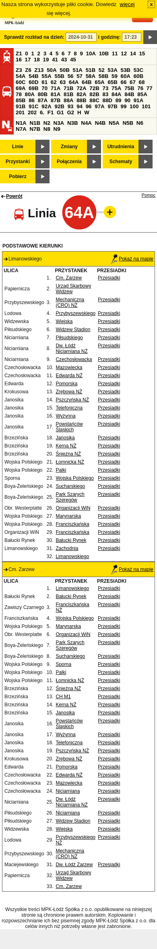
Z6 (28, 70)
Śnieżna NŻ (68, 454)
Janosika (65, 438)
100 (134, 106)
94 (79, 106)
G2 (70, 112)
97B (112, 106)
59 (115, 76)
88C (94, 100)
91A (138, 100)
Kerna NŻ (66, 446)
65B (112, 82)
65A (99, 82)
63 (63, 82)
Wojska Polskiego (75, 478)
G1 (60, 112)
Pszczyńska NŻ (72, 400)
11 (115, 53)
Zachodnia (67, 548)
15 (142, 53)
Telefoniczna (69, 408)
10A (91, 53)
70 (44, 88)
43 (64, 60)
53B (125, 70)
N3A (59, 123)
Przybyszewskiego (75, 313)
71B (68, 88)
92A (46, 106)
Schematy (120, 161)
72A (81, 88)
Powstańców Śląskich (69, 427)
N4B (100, 123)
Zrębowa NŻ (69, 392)
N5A (114, 123)
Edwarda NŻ (69, 375)
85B (20, 100)
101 (146, 106)
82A (81, 94)
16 (19, 60)
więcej (127, 4)
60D (33, 82)
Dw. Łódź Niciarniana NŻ (71, 348)
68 (142, 82)
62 (54, 82)
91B (20, 106)
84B (129, 94)
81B (68, 94)
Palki (61, 470)
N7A (21, 129)
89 (119, 100)
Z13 (39, 70)
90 (127, 100)
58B (103, 76)
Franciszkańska (72, 524)
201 (20, 112)
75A (116, 88)
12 (124, 53)
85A (142, 94)
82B (94, 94)
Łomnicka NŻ (70, 462)
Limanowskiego (72, 556)
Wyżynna (65, 416)
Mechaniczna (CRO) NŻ (70, 302)
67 (133, 82)
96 (89, 106)
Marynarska (68, 516)
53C (138, 70)
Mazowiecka (69, 367)
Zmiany (69, 146)
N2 (46, 123)
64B (86, 82)
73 (105, 88)
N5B (127, 123)
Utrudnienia (120, 146)
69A (20, 88)
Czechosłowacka (74, 359)
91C (33, 106)
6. (42, 112)
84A (116, 94)
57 (79, 76)
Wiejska (64, 321)
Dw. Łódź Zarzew (74, 864)
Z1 (19, 53)
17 (28, 60)
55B (59, 76)
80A (30, 94)
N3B (72, 123)
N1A (21, 123)
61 (44, 82)
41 (55, 60)
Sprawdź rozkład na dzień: (34, 37)
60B (138, 76)
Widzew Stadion (73, 329)
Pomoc (148, 195)
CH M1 (63, 696)
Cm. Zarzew (69, 278)
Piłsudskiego (69, 337)
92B (59, 106)
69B (33, 88)
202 (32, 112)
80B (43, 94)
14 (133, 53)
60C (20, 82)
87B (55, 100)
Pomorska (66, 383)
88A (68, 100)
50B (64, 70)
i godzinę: (109, 37)
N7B (34, 129)
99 (124, 106)
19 (46, 60)
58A (90, 76)
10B (104, 53)
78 (19, 94)
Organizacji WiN (73, 508)
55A (46, 76)
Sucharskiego (70, 486)
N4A (86, 123)
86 (32, 100)
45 (73, 60)
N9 (57, 129)
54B (33, 76)
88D (107, 100)
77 (150, 88)
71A (55, 88)
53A (112, 70)
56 (71, 76)
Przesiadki (109, 278)
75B (129, 88)
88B (81, 100)
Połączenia (69, 161)
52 (102, 70)
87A (43, 100)
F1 (51, 112)
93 (71, 106)
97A (99, 106)
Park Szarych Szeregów (70, 497)
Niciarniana (68, 791)
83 (105, 94)
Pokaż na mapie (132, 259)
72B (94, 88)
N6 (139, 123)
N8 (46, 129)
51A (78, 70)
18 (37, 60)
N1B (34, 123)
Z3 (19, 70)
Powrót (14, 196)
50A (51, 70)
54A (20, 76)
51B (90, 70)
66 (124, 82)
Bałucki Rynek (71, 540)
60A (125, 76)
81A (55, 94)
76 (140, 88)
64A (73, 82)
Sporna (63, 664)
